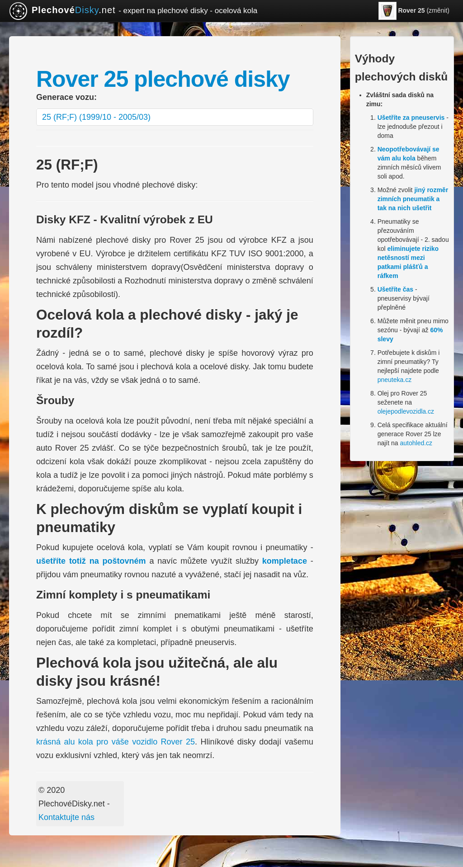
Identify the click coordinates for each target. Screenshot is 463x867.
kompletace (284, 560)
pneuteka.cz (395, 379)
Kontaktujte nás (66, 817)
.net (133, 11)
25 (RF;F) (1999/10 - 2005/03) (96, 117)
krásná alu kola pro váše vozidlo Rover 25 (115, 741)
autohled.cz (416, 443)
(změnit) (414, 11)
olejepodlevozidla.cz (406, 411)
